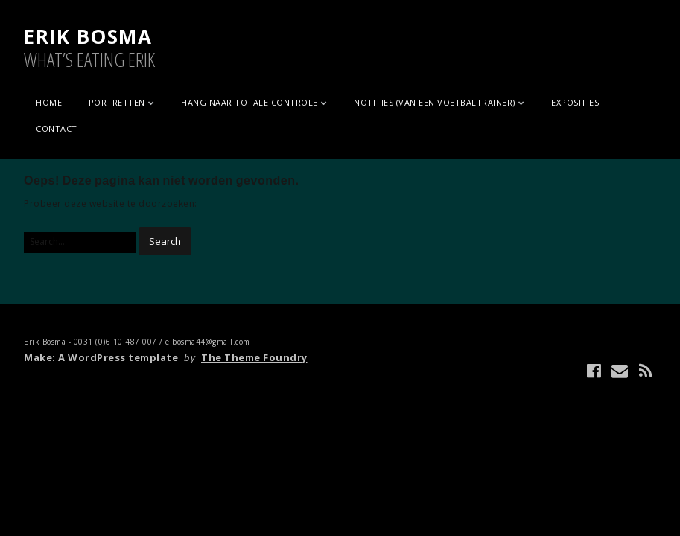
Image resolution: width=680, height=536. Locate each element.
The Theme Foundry (254, 357)
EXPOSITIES (575, 102)
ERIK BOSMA (88, 36)
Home (49, 102)
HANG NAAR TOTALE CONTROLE (249, 102)
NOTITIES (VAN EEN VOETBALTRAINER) (434, 102)
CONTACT (56, 128)
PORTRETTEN (117, 102)
